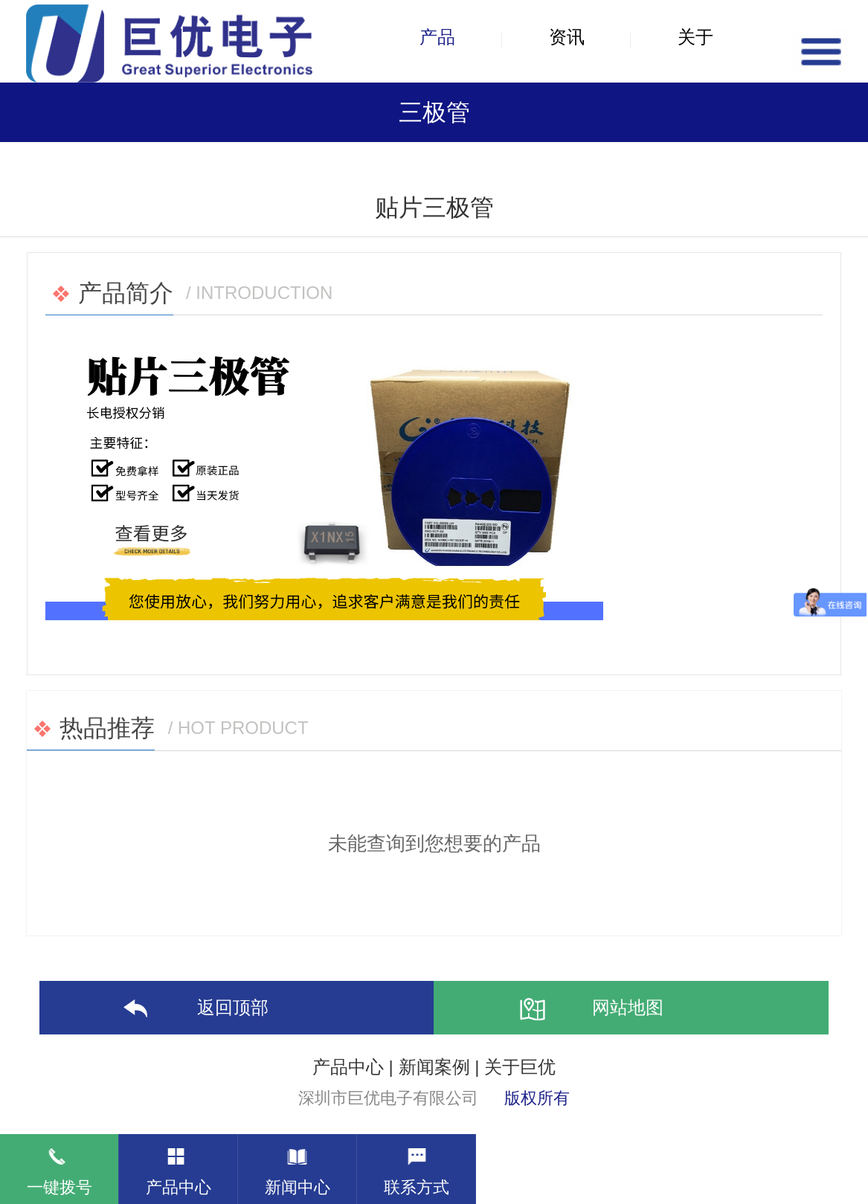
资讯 (567, 37)
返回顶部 (191, 1009)
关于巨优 (520, 1067)
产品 (437, 37)
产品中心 (348, 1067)
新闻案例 (434, 1067)
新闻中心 (297, 1165)
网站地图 (586, 1009)
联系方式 (416, 1165)
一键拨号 (59, 1165)
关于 (695, 37)
